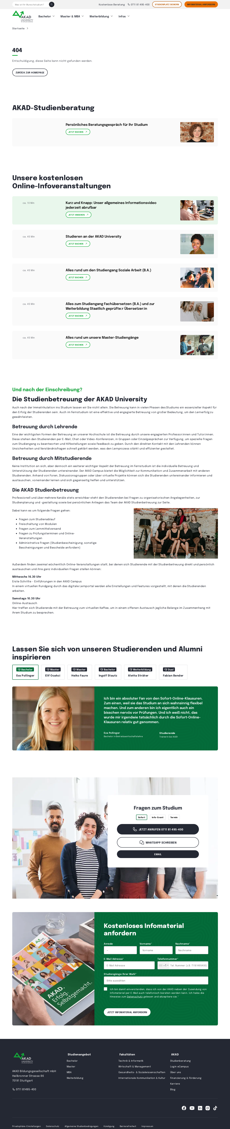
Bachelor (44, 16)
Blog (173, 1089)
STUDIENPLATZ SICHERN (167, 4)
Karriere (175, 1083)
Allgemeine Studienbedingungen (81, 1126)
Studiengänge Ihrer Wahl (120, 973)
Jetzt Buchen (78, 132)
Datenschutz (135, 996)
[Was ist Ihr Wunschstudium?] (30, 4)
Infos (122, 16)
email (157, 854)
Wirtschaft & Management (134, 1066)
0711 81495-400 (24, 1089)
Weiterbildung (99, 16)
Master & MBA (70, 16)
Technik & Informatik (130, 1060)
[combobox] (163, 965)
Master (71, 1066)
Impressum (147, 1126)
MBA (69, 1072)
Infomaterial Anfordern (201, 4)
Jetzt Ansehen (78, 214)
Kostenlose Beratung (112, 4)
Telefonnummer (167, 958)
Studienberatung (180, 1060)
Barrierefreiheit (128, 1126)
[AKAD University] (23, 1058)
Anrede (108, 943)
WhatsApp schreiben (158, 842)
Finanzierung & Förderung (186, 1077)
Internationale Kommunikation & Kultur (141, 1077)
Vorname (146, 943)
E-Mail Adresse (114, 958)
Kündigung (109, 1126)
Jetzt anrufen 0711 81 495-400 (157, 829)
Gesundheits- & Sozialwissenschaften (141, 1072)
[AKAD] (22, 16)
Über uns (175, 1072)
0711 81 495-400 (139, 4)
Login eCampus (179, 1066)
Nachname (182, 943)
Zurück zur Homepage (30, 72)
